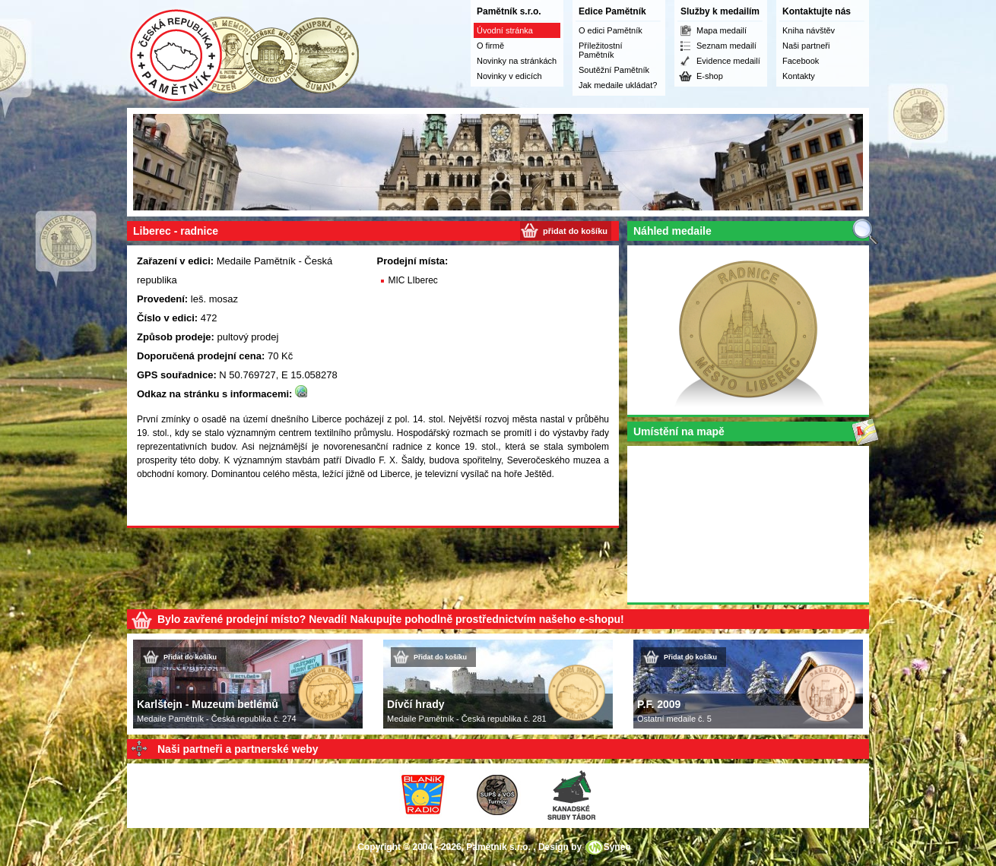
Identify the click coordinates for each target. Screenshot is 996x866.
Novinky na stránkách (517, 60)
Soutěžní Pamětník (614, 69)
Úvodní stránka (505, 30)
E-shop (709, 76)
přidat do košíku (575, 230)
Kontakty (798, 76)
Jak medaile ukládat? (618, 85)
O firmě (490, 45)
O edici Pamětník (610, 30)
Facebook (800, 60)
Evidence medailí (728, 60)
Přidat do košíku (190, 657)
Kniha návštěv (808, 30)
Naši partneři (805, 45)
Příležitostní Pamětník (600, 50)
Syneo (617, 847)
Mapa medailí (721, 30)
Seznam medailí (726, 45)
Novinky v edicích (509, 76)
